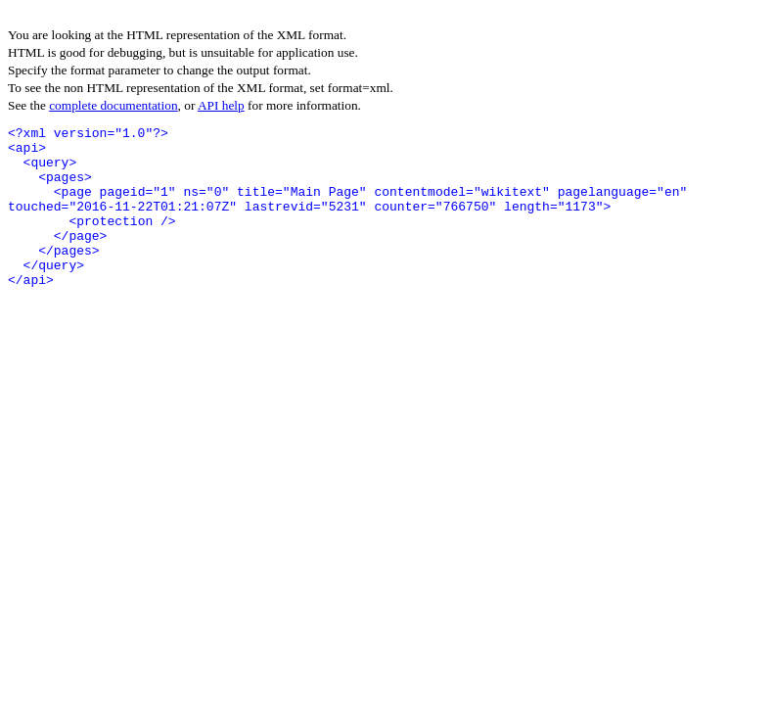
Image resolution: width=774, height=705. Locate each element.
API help (221, 105)
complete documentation (113, 105)
